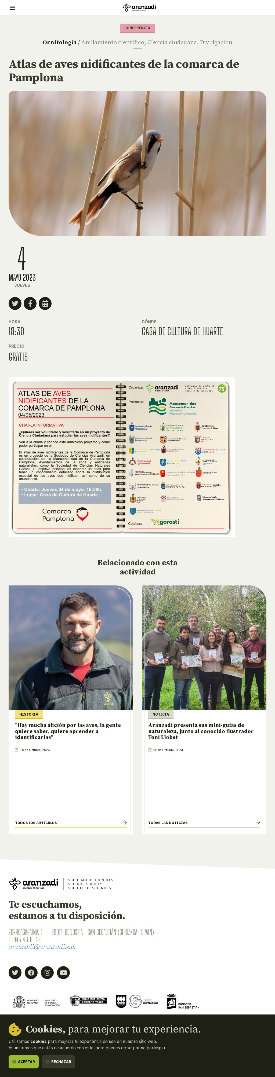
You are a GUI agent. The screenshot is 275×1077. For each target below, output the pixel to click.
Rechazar (58, 1061)
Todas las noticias (168, 822)
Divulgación (216, 42)
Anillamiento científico (112, 42)
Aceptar (23, 1061)
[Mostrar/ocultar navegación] (12, 8)
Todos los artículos (36, 822)
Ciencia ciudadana (172, 42)
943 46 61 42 (27, 939)
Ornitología (60, 42)
